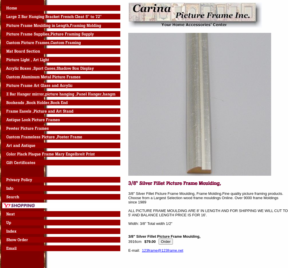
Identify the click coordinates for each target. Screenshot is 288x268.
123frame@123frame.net (162, 250)
